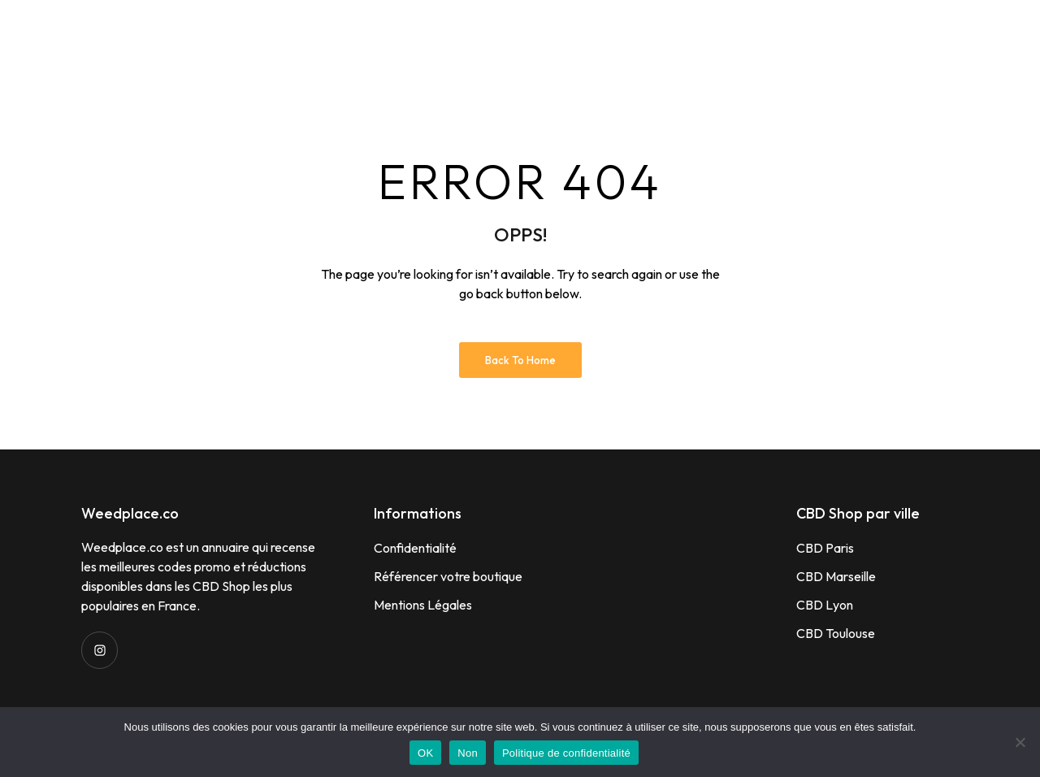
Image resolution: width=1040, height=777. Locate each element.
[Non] (1020, 742)
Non (467, 753)
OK (425, 753)
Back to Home (520, 360)
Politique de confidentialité (566, 753)
